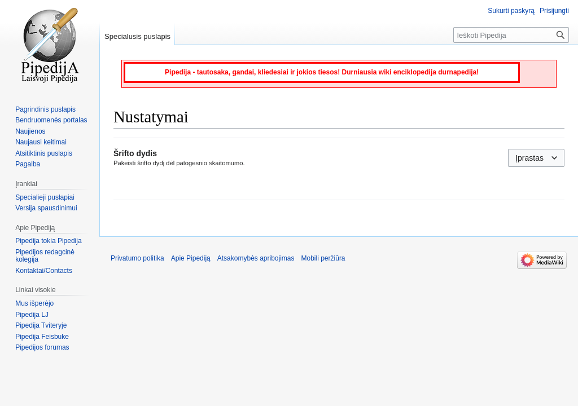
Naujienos (30, 131)
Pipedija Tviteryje (41, 325)
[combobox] (536, 158)
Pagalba (27, 164)
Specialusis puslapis (137, 36)
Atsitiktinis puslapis (43, 153)
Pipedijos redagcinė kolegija (45, 256)
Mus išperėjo (34, 303)
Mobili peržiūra (323, 258)
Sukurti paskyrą (511, 11)
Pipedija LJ (32, 315)
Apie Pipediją (191, 258)
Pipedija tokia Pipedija (48, 241)
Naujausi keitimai (41, 142)
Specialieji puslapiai (45, 197)
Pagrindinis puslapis (45, 109)
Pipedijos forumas (42, 347)
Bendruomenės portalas (51, 120)
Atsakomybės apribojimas (256, 258)
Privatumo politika (137, 258)
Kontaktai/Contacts (43, 271)
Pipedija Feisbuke (42, 337)
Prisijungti (554, 11)
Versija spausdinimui (46, 208)
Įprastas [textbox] (529, 157)
